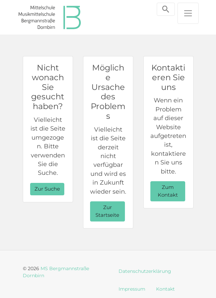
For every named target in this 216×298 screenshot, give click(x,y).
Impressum (132, 289)
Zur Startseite (107, 211)
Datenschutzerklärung (145, 271)
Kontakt (165, 289)
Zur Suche (47, 189)
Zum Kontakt (168, 191)
